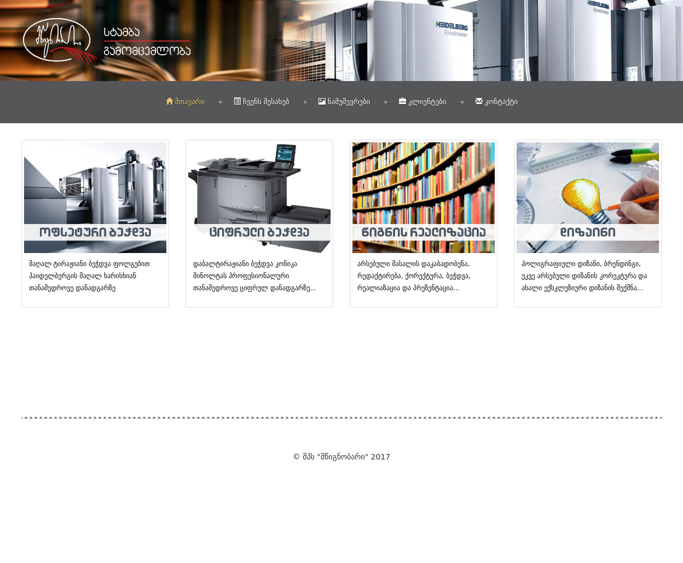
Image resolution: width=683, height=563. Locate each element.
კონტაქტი (497, 101)
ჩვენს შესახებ (262, 101)
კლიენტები (422, 101)
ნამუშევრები (345, 101)
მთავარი (185, 101)
